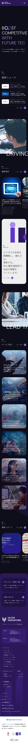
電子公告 (4, 699)
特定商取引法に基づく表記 (7, 708)
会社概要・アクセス (8, 676)
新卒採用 (6, 684)
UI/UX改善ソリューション (9, 666)
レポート (20, 677)
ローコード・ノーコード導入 (9, 657)
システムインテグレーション (9, 659)
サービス (6, 648)
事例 (19, 671)
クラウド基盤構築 (7, 662)
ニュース (20, 674)
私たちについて (8, 671)
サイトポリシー (5, 693)
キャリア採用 (7, 686)
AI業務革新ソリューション (9, 655)
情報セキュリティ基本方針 (7, 705)
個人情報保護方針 (6, 702)
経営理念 (5, 674)
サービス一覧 (6, 650)
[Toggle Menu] (24, 3)
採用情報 (6, 682)
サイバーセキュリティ (8, 664)
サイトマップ (5, 696)
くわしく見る (21, 108)
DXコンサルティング (8, 652)
